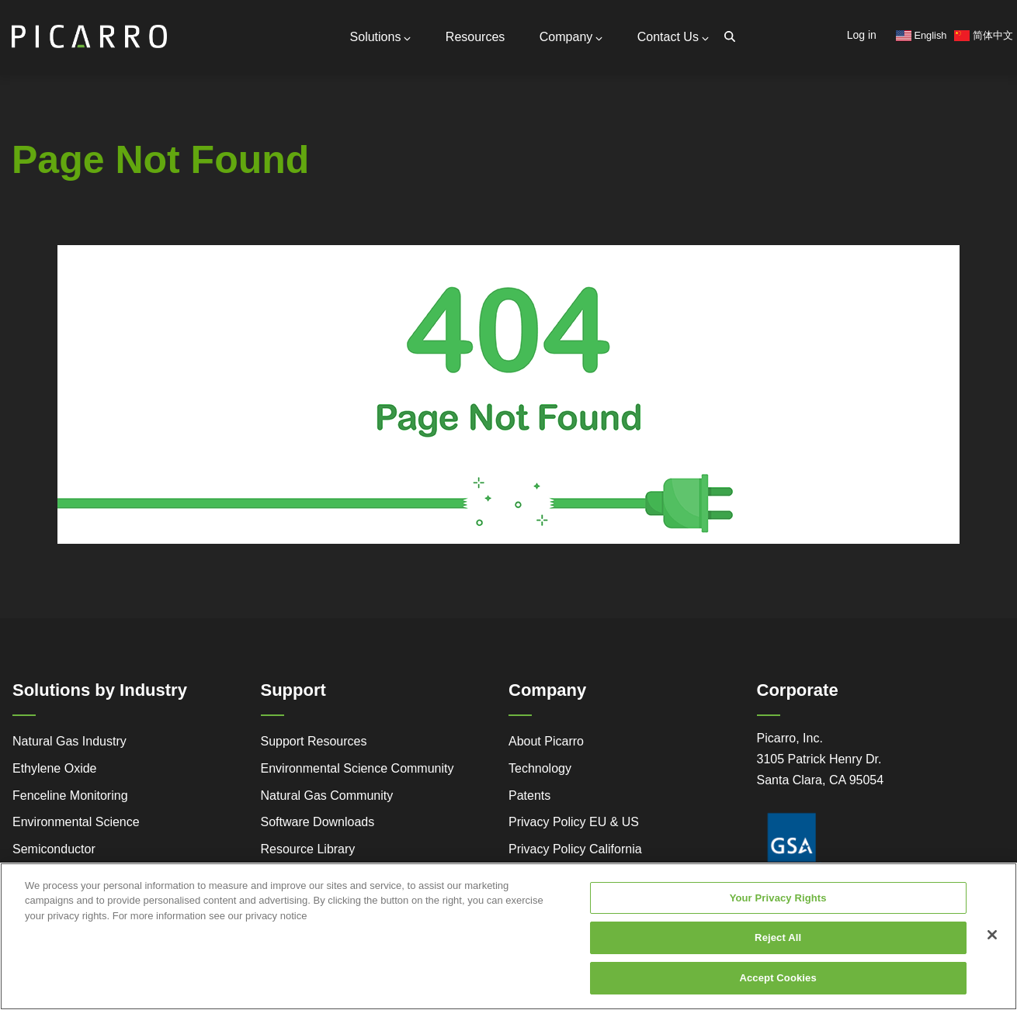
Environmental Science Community (357, 768)
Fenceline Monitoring (70, 795)
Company (571, 36)
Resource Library (308, 849)
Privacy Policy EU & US (573, 821)
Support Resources (314, 741)
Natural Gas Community (327, 795)
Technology (539, 768)
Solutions (380, 36)
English (921, 35)
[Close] (992, 945)
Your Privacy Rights (778, 908)
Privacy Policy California (575, 849)
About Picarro (546, 741)
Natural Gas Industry (69, 741)
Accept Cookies (777, 988)
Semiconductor (53, 849)
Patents (529, 795)
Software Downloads (318, 821)
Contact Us (673, 36)
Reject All (778, 948)
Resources (475, 36)
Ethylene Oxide (54, 768)
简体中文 (983, 35)
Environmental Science (76, 821)
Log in (861, 34)
